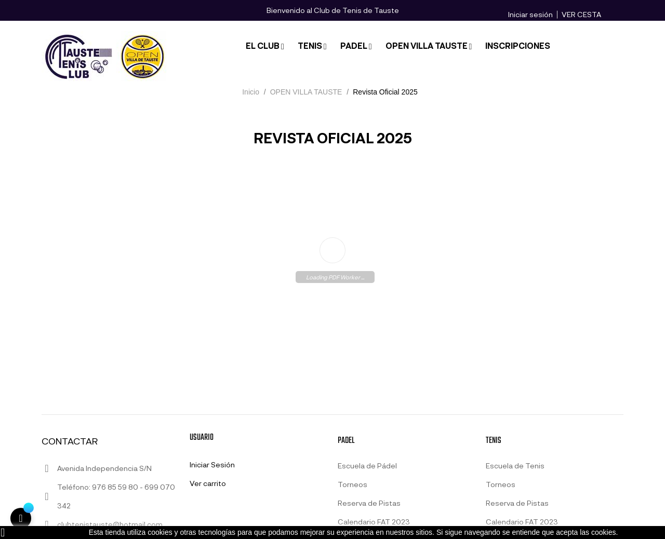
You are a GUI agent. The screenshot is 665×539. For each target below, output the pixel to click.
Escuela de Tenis (515, 465)
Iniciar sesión (530, 14)
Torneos (352, 484)
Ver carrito (208, 483)
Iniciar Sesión (212, 464)
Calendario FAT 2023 (374, 521)
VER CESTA (581, 14)
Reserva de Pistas (369, 502)
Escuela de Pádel (367, 465)
